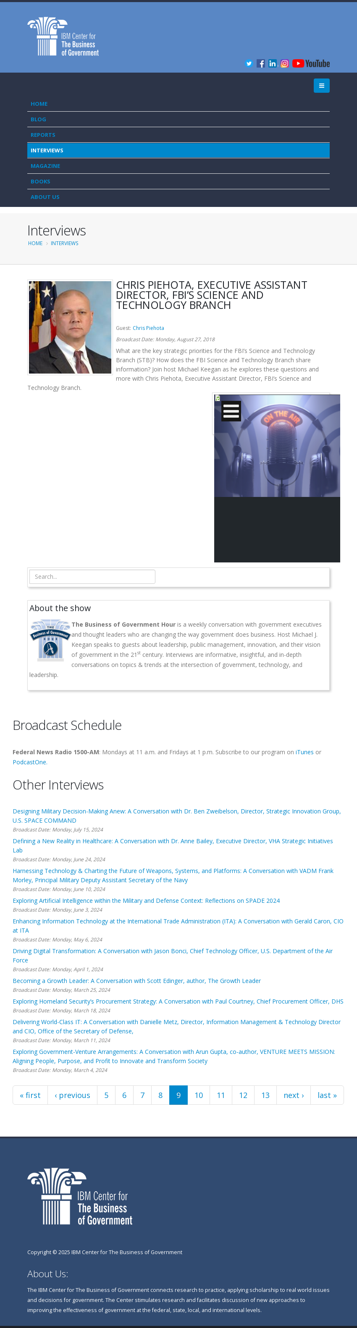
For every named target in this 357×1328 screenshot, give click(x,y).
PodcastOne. (30, 762)
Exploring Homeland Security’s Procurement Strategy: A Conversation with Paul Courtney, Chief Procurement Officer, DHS (178, 1001)
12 (243, 1095)
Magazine (45, 166)
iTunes (305, 752)
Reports (43, 135)
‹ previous (72, 1095)
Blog (38, 119)
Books (40, 181)
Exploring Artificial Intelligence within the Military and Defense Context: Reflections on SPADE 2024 (146, 901)
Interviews (47, 150)
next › (294, 1095)
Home (39, 103)
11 (221, 1095)
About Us (45, 197)
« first (30, 1095)
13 (265, 1095)
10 (198, 1095)
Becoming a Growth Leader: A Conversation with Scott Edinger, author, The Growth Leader (137, 981)
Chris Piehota (148, 328)
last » (327, 1095)
